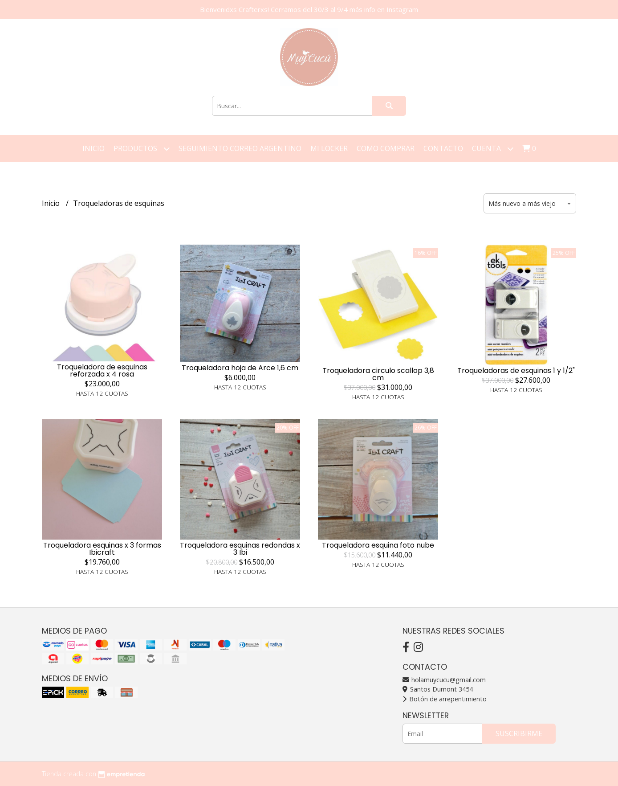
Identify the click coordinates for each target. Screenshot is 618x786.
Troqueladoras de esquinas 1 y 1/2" (516, 370)
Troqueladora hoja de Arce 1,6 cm (240, 368)
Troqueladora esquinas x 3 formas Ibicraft (102, 548)
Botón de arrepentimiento (445, 699)
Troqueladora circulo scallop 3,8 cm (378, 374)
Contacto (443, 148)
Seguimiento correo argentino (240, 148)
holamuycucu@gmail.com (444, 679)
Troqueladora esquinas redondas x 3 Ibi (240, 548)
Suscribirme (519, 733)
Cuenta (492, 148)
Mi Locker (329, 148)
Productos (142, 148)
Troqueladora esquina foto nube (378, 545)
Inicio (93, 148)
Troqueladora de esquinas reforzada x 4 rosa (102, 370)
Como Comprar (386, 148)
